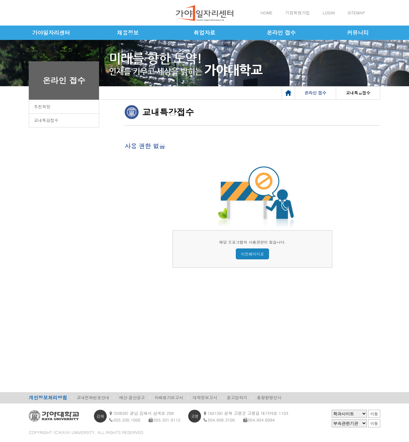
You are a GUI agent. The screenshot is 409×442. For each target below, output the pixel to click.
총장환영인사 (269, 397)
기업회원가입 (297, 13)
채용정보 (128, 32)
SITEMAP (356, 13)
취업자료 (204, 32)
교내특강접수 (46, 120)
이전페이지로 (252, 253)
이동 (374, 414)
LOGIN (329, 13)
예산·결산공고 (132, 397)
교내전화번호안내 (93, 397)
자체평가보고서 (168, 397)
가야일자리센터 (51, 32)
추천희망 (42, 106)
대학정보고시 (205, 397)
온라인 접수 (281, 32)
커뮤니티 (358, 32)
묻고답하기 (237, 397)
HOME (267, 13)
